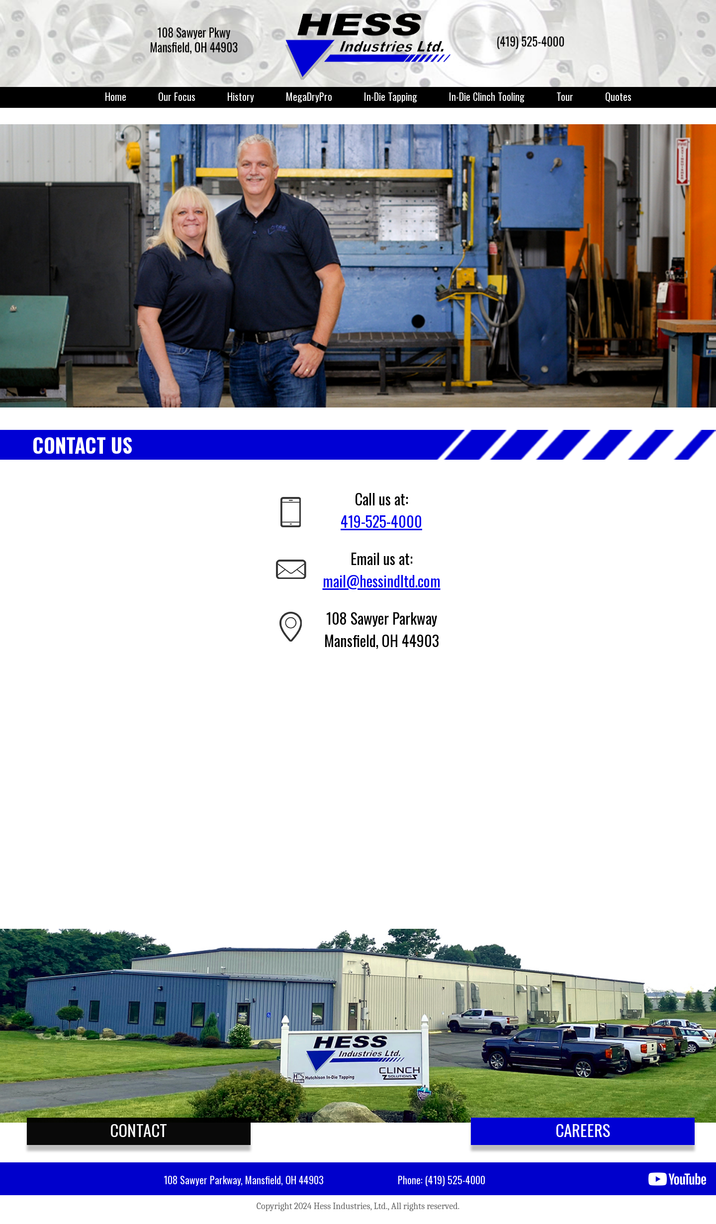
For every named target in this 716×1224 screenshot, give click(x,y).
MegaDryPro (309, 96)
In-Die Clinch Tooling (487, 96)
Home (115, 96)
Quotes (618, 96)
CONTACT (138, 1130)
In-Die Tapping (390, 96)
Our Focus (176, 96)
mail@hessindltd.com (382, 581)
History (240, 96)
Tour (564, 96)
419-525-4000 (381, 521)
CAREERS (582, 1130)
